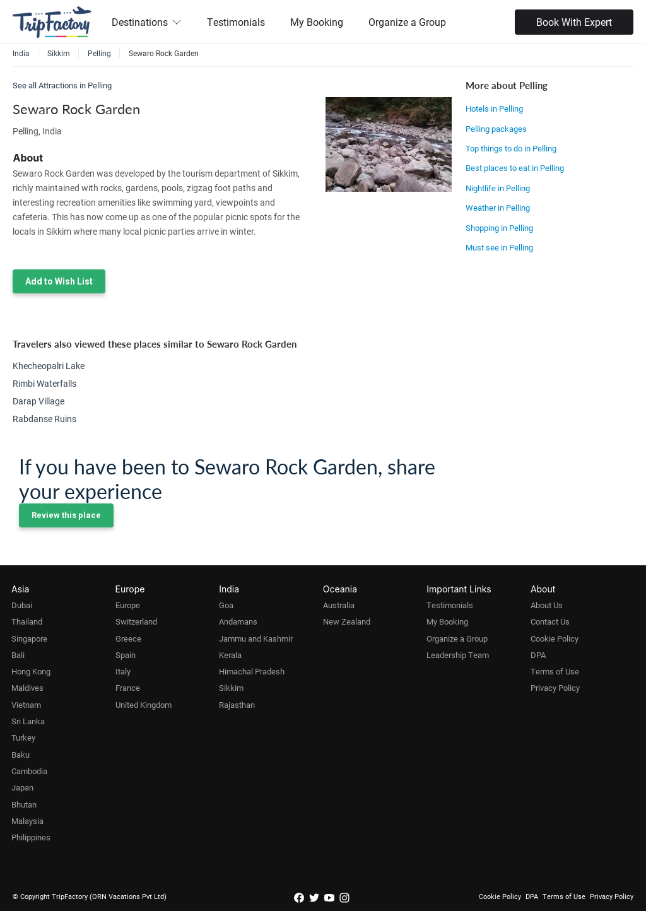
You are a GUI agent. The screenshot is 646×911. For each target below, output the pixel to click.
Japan (22, 787)
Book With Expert (574, 21)
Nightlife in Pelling (498, 188)
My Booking (316, 21)
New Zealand (346, 621)
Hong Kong (30, 671)
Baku (20, 754)
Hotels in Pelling (494, 108)
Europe (127, 605)
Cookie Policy (554, 638)
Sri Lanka (28, 721)
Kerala (230, 655)
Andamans (238, 621)
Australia (339, 605)
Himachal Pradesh (252, 671)
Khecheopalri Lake (49, 366)
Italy (123, 671)
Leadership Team (457, 655)
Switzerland (136, 621)
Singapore (29, 638)
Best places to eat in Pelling (515, 167)
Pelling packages (496, 128)
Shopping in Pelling (499, 227)
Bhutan (24, 804)
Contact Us (550, 621)
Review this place (66, 515)
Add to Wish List (59, 281)
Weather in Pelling (498, 207)
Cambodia (29, 771)
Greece (128, 638)
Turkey (23, 737)
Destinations (147, 21)
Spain (125, 655)
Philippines (30, 837)
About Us (547, 605)
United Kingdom (143, 704)
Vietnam (26, 704)
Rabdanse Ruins (44, 419)
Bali (18, 655)
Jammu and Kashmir (256, 638)
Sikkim (231, 687)
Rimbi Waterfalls (44, 383)
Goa (226, 605)
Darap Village (38, 401)
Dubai (21, 605)
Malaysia (27, 820)
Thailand (26, 621)
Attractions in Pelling (75, 85)
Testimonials (236, 21)
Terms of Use (555, 671)
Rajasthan (237, 704)
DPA (538, 655)
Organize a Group (407, 21)
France (127, 687)
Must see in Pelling (499, 247)
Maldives (27, 687)
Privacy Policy (555, 687)
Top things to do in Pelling (511, 148)
